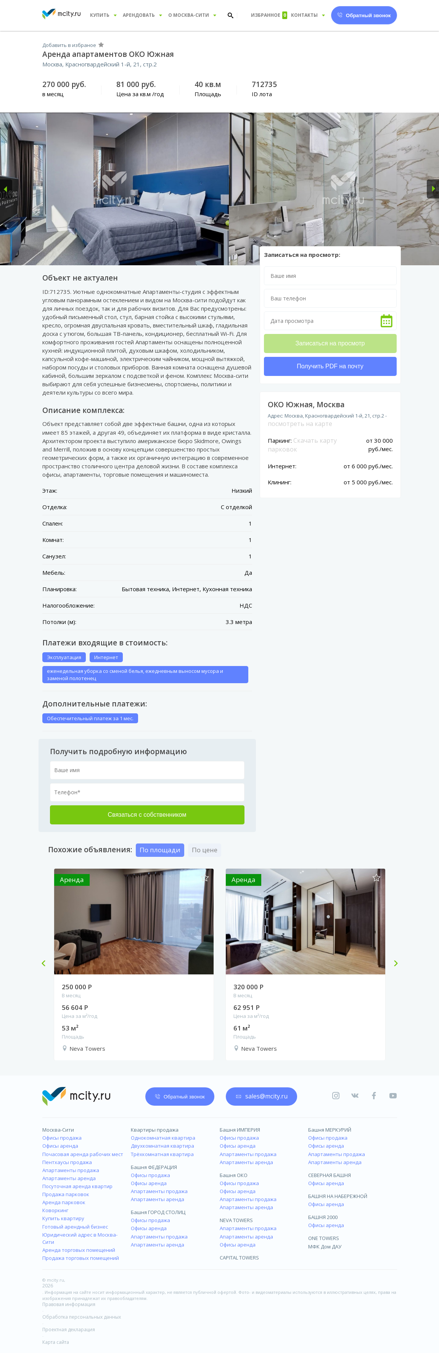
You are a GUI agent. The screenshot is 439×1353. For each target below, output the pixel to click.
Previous (46, 964)
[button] (6, 188)
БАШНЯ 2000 (323, 1217)
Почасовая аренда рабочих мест (82, 1154)
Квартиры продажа (154, 1129)
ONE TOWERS (323, 1238)
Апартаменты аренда (69, 1178)
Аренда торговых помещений (78, 1250)
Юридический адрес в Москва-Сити (79, 1238)
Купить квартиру (63, 1218)
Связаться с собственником (147, 814)
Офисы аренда (60, 1145)
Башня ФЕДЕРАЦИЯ (154, 1167)
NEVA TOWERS (236, 1220)
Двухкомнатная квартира (162, 1145)
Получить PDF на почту (330, 366)
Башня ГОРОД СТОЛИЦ (158, 1212)
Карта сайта (55, 1342)
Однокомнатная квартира (163, 1137)
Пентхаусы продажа (67, 1162)
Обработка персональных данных (81, 1317)
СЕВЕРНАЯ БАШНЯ (329, 1175)
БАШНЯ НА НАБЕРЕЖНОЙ (337, 1196)
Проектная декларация (68, 1329)
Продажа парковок (65, 1194)
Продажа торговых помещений (80, 1258)
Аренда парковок (63, 1202)
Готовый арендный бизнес (75, 1226)
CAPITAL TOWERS (239, 1257)
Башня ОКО (234, 1175)
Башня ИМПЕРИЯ (240, 1129)
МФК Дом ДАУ (324, 1246)
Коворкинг (55, 1210)
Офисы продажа (62, 1137)
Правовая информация (68, 1304)
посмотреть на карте (300, 423)
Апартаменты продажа (70, 1170)
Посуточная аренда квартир (77, 1186)
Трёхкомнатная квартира (162, 1154)
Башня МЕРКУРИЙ (329, 1129)
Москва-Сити (58, 1129)
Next (393, 964)
